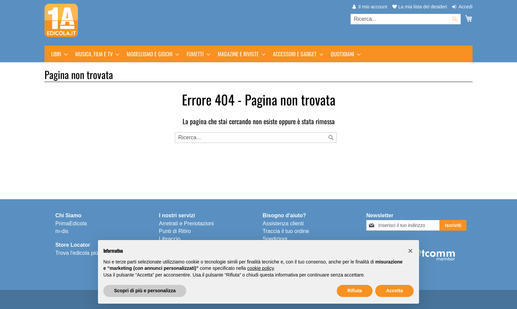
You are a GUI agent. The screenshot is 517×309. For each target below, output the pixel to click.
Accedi (465, 6)
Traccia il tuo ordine (286, 231)
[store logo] (61, 20)
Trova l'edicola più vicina (84, 253)
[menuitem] (57, 54)
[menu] (258, 54)
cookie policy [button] (260, 268)
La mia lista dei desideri (419, 6)
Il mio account (372, 6)
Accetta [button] (394, 290)
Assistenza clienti (283, 223)
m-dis (61, 231)
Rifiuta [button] (354, 290)
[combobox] (405, 19)
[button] (410, 250)
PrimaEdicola (71, 223)
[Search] (331, 137)
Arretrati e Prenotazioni (186, 223)
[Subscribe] (453, 225)
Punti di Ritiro (175, 231)
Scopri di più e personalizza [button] (145, 290)
